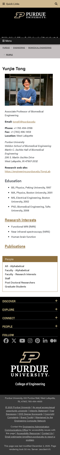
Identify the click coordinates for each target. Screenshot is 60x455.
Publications (15, 246)
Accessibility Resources (28, 433)
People (9, 54)
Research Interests (20, 219)
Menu (7, 41)
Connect (8, 318)
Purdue (6, 47)
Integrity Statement (38, 410)
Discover (9, 301)
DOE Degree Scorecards (31, 413)
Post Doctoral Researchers (20, 282)
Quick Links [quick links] (11, 4)
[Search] (56, 4)
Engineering (19, 47)
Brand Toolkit (26, 417)
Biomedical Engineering (39, 47)
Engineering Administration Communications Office (27, 428)
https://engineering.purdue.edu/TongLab (27, 171)
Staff (7, 278)
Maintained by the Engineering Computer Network (33, 419)
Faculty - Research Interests (20, 274)
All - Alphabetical (14, 266)
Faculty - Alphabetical (17, 270)
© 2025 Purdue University (18, 407)
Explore (8, 309)
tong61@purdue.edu (24, 121)
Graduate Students (15, 286)
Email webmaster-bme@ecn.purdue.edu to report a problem (30, 438)
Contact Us (47, 433)
